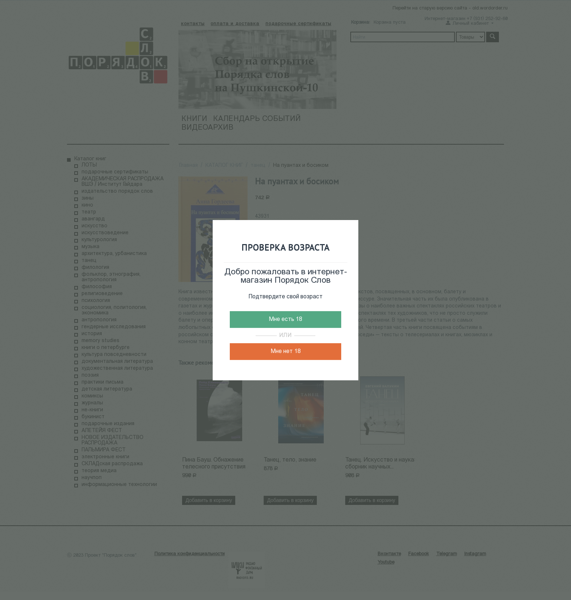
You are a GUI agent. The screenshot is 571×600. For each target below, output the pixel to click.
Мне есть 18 (285, 319)
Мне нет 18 (286, 351)
